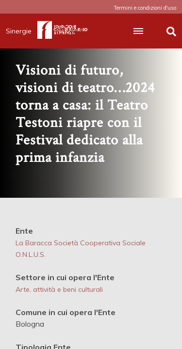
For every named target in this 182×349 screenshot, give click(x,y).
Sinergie (21, 31)
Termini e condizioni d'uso (145, 7)
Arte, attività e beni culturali (59, 289)
